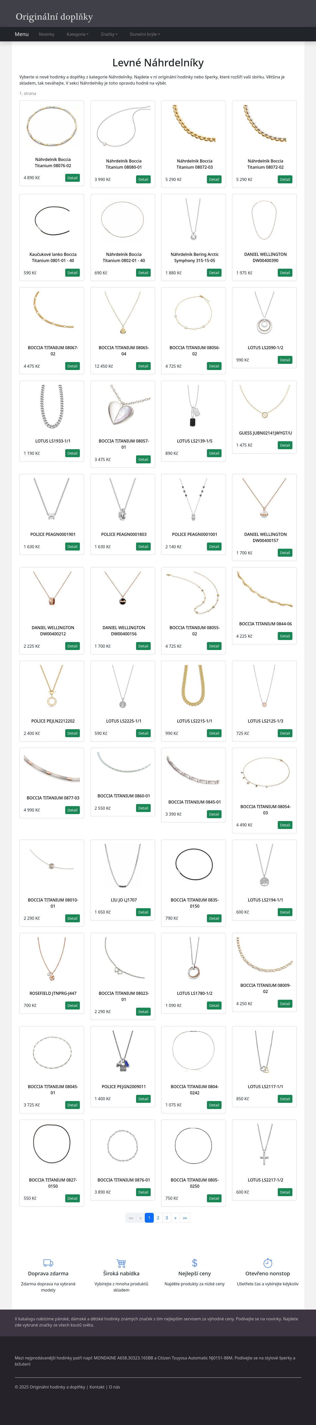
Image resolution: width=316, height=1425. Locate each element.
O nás (114, 1387)
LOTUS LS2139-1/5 (195, 441)
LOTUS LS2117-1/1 (265, 1086)
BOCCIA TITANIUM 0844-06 (265, 624)
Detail (72, 177)
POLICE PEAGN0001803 (124, 534)
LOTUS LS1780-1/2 (195, 993)
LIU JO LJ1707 (124, 900)
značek (145, 1319)
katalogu (26, 1319)
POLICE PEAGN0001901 (53, 534)
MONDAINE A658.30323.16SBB (123, 1358)
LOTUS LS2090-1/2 (265, 347)
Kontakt (97, 1387)
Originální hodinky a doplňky (57, 1387)
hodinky (64, 1358)
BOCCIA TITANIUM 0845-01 (194, 802)
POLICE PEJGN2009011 (124, 1086)
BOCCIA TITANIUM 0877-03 (53, 798)
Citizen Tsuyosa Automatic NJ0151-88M (195, 1358)
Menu (22, 34)
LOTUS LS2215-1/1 (195, 721)
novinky (273, 1319)
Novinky (46, 34)
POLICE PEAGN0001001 (194, 534)
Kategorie (76, 34)
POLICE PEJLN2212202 (53, 721)
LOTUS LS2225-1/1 (124, 721)
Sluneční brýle (143, 34)
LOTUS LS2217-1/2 (265, 1180)
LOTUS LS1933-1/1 (53, 441)
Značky (107, 34)
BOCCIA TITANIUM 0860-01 (124, 796)
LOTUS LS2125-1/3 (265, 721)
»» (185, 1218)
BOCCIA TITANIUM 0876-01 (124, 1180)
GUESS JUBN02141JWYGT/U (265, 433)
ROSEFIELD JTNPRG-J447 (53, 993)
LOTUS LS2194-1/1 (265, 900)
